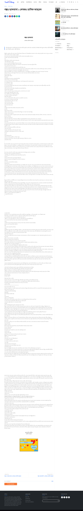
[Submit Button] (58, 501)
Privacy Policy (27, 500)
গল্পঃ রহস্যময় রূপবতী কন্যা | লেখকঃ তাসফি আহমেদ (69, 28)
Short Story (67, 20)
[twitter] (71, 2)
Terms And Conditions (29, 501)
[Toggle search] (78, 2)
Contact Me (27, 498)
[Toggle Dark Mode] (76, 2)
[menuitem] (18, 2)
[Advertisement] (28, 27)
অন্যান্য (62, 14)
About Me (27, 496)
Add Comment (10, 484)
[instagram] (69, 2)
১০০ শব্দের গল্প (63, 20)
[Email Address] (49, 501)
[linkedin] (73, 2)
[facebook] (68, 2)
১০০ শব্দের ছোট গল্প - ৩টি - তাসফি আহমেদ (68, 34)
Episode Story (63, 8)
